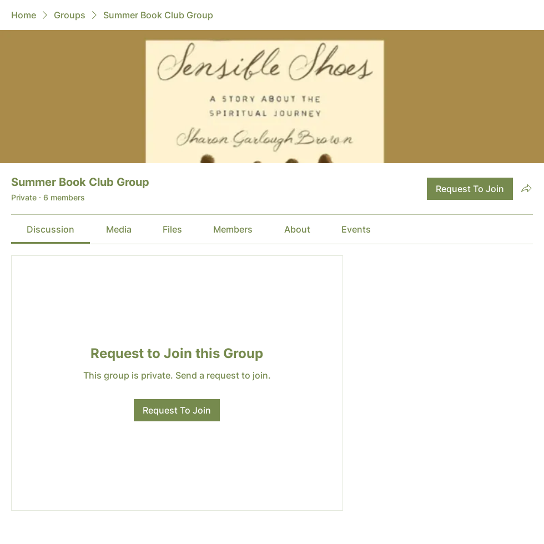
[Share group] (526, 188)
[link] (50, 229)
